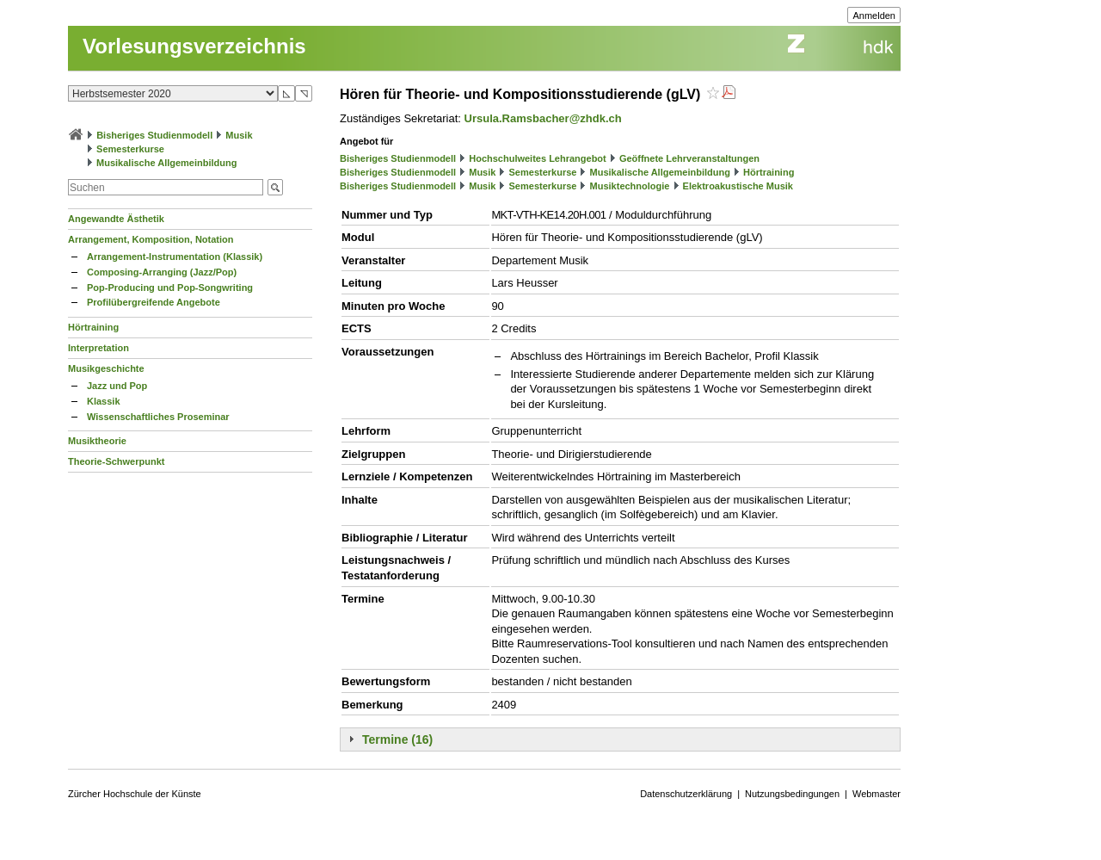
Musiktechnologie (630, 186)
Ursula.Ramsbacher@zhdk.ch (543, 118)
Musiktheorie (97, 441)
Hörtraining (93, 327)
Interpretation (98, 348)
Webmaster (876, 794)
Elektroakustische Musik (738, 186)
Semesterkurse (130, 149)
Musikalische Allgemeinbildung (166, 163)
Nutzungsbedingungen (792, 794)
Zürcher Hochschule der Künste (134, 794)
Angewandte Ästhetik (116, 218)
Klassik (103, 401)
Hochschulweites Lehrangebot (537, 158)
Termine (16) (397, 739)
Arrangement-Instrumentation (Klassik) (174, 256)
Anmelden (873, 15)
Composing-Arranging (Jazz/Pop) (162, 272)
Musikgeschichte (106, 368)
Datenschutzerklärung (686, 794)
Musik (238, 135)
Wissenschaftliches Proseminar (158, 416)
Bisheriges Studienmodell (154, 135)
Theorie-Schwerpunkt (116, 461)
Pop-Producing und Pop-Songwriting (170, 287)
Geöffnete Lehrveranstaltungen (689, 158)
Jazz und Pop (117, 386)
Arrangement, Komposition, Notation (151, 239)
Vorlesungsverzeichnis (194, 46)
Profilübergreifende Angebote (153, 302)
